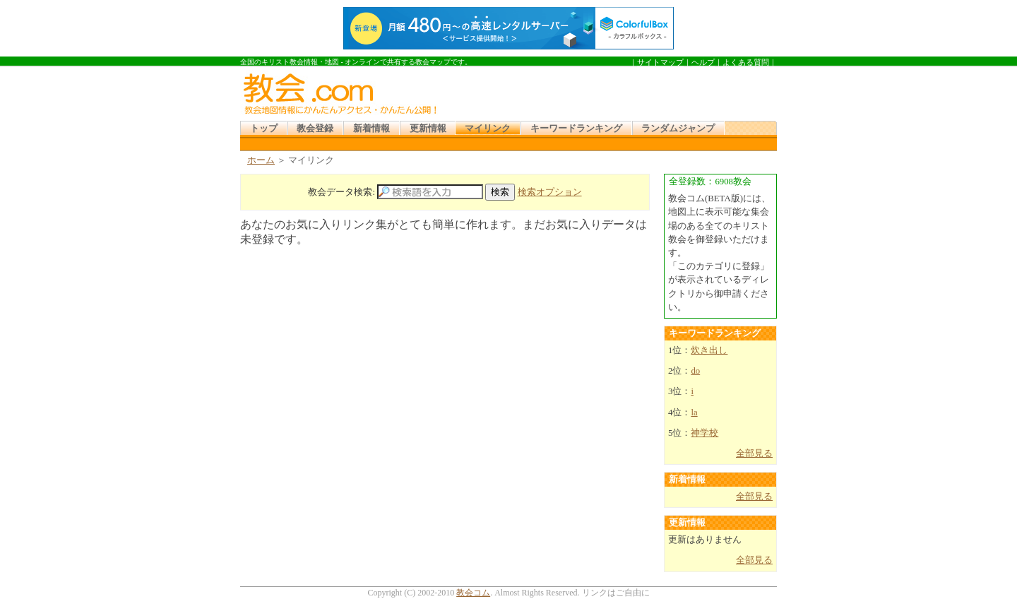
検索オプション (550, 192)
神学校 (704, 433)
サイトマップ (660, 62)
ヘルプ (703, 62)
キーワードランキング (576, 129)
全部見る (754, 453)
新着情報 (371, 129)
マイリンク (488, 129)
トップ (264, 129)
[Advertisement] (610, 91)
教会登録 (315, 129)
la (694, 412)
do (695, 371)
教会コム (473, 593)
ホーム (261, 160)
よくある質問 (745, 62)
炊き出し (709, 350)
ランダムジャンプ (678, 129)
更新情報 (428, 129)
